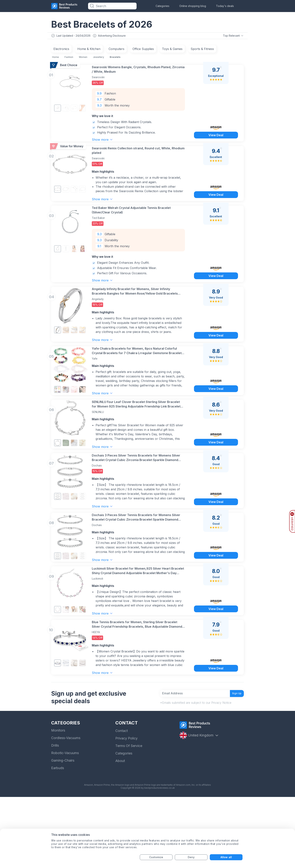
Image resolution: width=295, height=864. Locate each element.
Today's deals (225, 6)
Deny (191, 857)
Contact (121, 798)
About (120, 828)
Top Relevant (233, 36)
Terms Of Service (128, 813)
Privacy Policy (126, 805)
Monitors (58, 797)
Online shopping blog (192, 6)
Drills (55, 812)
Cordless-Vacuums (65, 805)
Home (55, 58)
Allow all (226, 857)
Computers (116, 50)
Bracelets (115, 58)
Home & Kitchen (88, 50)
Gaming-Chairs (62, 827)
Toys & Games (172, 50)
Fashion (69, 58)
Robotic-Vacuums (65, 820)
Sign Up (234, 759)
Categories (162, 6)
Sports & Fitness (202, 50)
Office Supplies (143, 50)
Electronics (61, 50)
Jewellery (98, 58)
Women (83, 58)
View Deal (215, 142)
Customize (156, 857)
